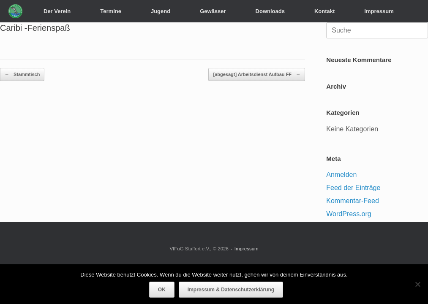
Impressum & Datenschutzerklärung (231, 290)
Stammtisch (22, 74)
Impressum (378, 11)
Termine (110, 11)
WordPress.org (348, 213)
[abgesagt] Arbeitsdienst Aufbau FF (256, 74)
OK (162, 290)
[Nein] (417, 284)
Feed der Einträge (353, 187)
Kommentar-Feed (352, 200)
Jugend (160, 11)
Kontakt (324, 11)
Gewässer (213, 11)
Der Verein (57, 11)
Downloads (270, 11)
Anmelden (341, 174)
